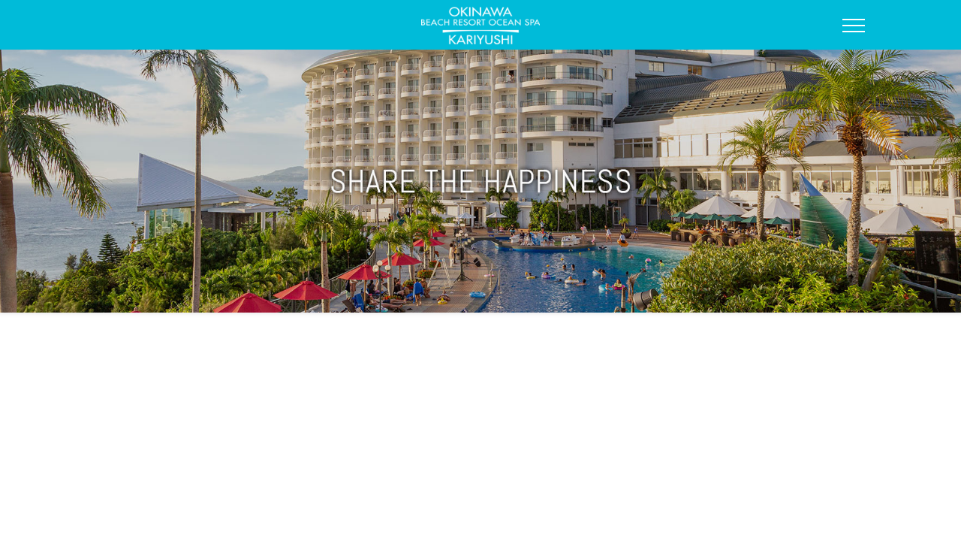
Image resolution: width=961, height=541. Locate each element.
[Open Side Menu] (853, 25)
